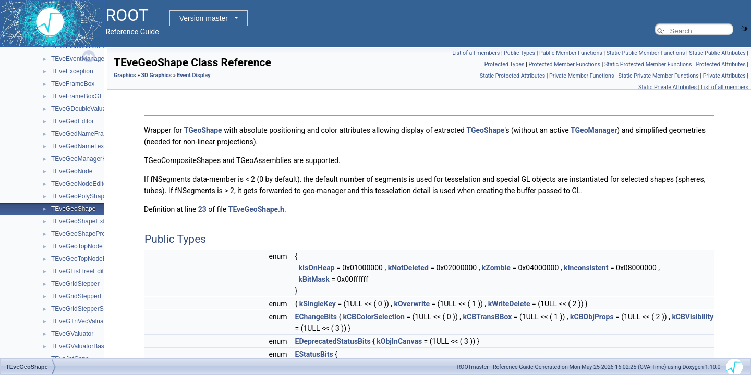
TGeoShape (203, 130)
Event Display (62, 194)
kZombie (496, 268)
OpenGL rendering (68, 206)
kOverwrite (412, 303)
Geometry (40, 131)
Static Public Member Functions (646, 52)
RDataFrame (44, 344)
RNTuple (38, 356)
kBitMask (313, 279)
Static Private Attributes (667, 87)
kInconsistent (586, 268)
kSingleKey (317, 303)
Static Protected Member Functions (648, 64)
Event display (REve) (63, 219)
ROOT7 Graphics (58, 269)
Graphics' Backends (62, 256)
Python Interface (40, 94)
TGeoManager (594, 130)
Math (33, 306)
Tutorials (30, 81)
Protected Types (504, 64)
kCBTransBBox (487, 316)
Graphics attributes (60, 244)
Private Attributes (724, 75)
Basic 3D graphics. (69, 181)
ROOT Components (45, 106)
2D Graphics (51, 156)
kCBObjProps (592, 316)
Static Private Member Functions (658, 75)
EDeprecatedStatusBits (333, 341)
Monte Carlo (43, 319)
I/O (30, 294)
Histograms (42, 281)
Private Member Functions (581, 75)
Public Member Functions (570, 52)
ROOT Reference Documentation (64, 69)
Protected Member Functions (564, 64)
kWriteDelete (509, 303)
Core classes (44, 119)
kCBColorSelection (374, 316)
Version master (203, 18)
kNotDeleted (408, 268)
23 (202, 209)
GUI (39, 231)
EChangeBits (316, 316)
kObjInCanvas (399, 341)
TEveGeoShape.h (256, 209)
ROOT (18, 56)
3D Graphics (51, 169)
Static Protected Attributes (512, 75)
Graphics (38, 144)
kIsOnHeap (316, 268)
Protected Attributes (720, 64)
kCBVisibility (692, 316)
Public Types (519, 52)
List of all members (476, 52)
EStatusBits (314, 354)
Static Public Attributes (717, 52)
